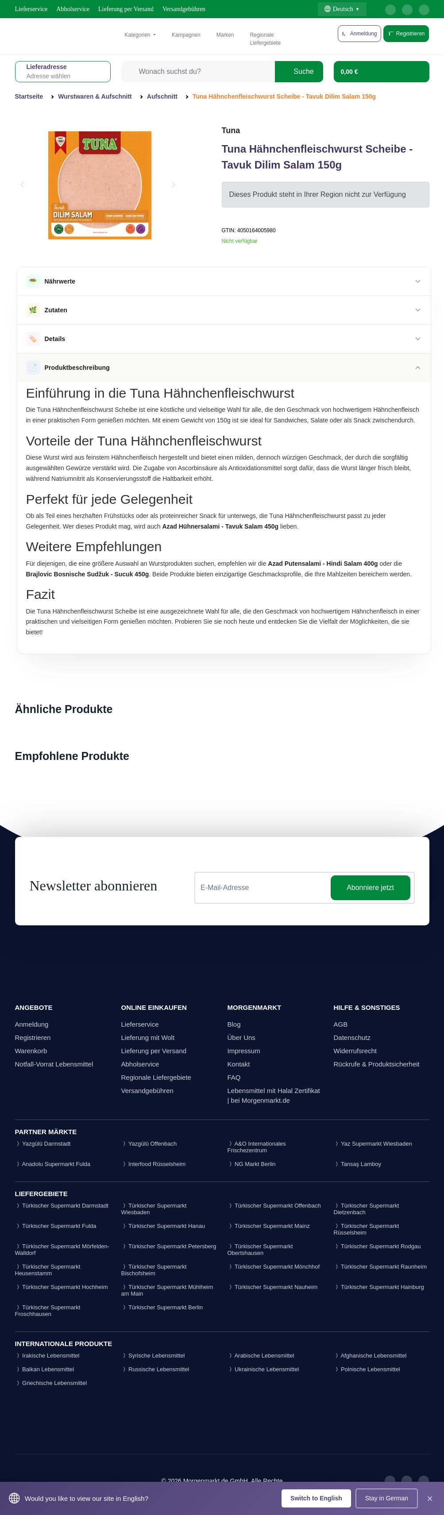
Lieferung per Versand (126, 9)
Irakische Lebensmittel (47, 1355)
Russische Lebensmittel (155, 1369)
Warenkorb (31, 1051)
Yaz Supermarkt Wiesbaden (373, 1143)
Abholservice (72, 9)
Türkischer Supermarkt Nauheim (273, 1287)
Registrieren (406, 34)
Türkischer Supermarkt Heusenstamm (48, 1270)
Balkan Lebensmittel (44, 1369)
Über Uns (241, 1037)
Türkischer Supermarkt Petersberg (168, 1246)
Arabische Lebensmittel (261, 1355)
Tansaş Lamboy (357, 1164)
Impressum (244, 1051)
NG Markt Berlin (252, 1164)
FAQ (234, 1077)
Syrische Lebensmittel (153, 1355)
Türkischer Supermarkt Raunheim (380, 1266)
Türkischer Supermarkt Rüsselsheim (366, 1229)
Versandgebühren (183, 9)
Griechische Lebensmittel (51, 1383)
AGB (341, 1024)
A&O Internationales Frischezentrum (257, 1147)
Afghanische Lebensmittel (370, 1355)
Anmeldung (32, 1024)
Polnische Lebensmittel (367, 1369)
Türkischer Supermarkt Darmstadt (61, 1205)
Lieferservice (31, 9)
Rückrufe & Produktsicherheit (377, 1064)
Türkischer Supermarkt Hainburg (379, 1287)
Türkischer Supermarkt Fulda (56, 1226)
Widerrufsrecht (355, 1051)
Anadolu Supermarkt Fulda (53, 1164)
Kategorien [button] (138, 35)
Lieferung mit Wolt (148, 1037)
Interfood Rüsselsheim (153, 1164)
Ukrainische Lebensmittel (263, 1369)
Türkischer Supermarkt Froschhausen (48, 1310)
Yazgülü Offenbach (149, 1143)
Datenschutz (352, 1037)
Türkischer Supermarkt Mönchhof (274, 1266)
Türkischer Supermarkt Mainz (269, 1226)
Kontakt (239, 1064)
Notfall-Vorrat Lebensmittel (54, 1064)
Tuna (231, 130)
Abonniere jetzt (370, 887)
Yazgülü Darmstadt (43, 1143)
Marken (225, 35)
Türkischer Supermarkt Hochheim (61, 1287)
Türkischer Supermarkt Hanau (163, 1226)
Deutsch (338, 9)
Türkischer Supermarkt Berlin (162, 1307)
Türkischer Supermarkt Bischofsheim (154, 1270)
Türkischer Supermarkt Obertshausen (260, 1249)
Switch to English (316, 1498)
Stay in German (386, 1498)
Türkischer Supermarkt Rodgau (377, 1246)
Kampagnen (186, 35)
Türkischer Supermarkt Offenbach (274, 1205)
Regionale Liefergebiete (265, 39)
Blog (234, 1024)
